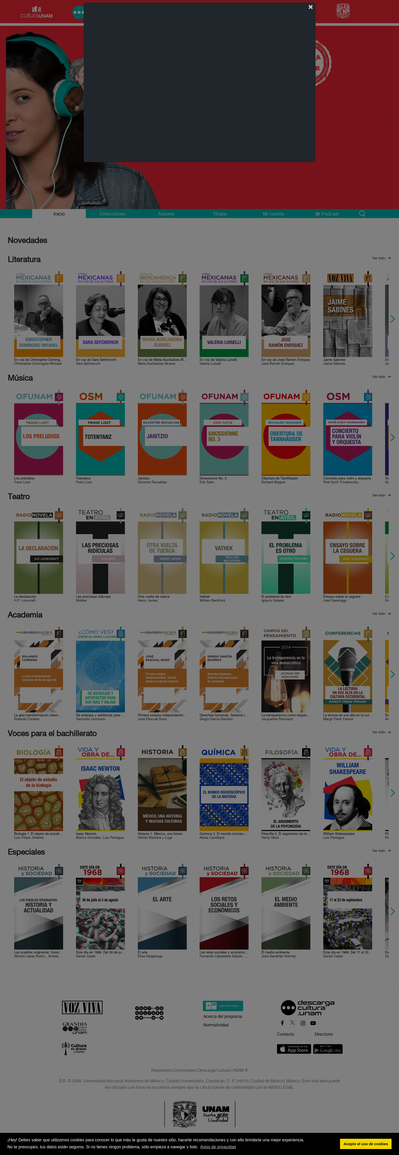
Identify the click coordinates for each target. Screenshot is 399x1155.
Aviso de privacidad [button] (218, 1147)
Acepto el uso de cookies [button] (366, 1144)
